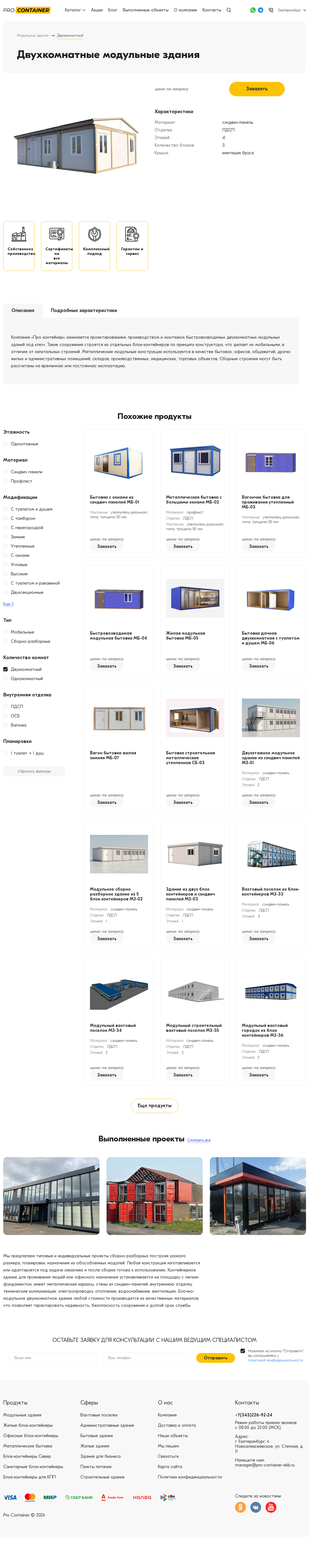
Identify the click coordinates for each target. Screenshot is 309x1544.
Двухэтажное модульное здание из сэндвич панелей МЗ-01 (271, 762)
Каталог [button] (75, 10)
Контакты (212, 10)
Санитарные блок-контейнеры (33, 1474)
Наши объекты (173, 1443)
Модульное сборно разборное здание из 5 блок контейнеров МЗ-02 (116, 898)
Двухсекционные (27, 596)
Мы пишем (168, 1453)
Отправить (215, 1365)
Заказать (257, 89)
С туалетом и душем (31, 513)
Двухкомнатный (26, 673)
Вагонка (18, 729)
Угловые (19, 569)
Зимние (18, 541)
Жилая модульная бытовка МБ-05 (185, 640)
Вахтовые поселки (98, 1422)
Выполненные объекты (146, 10)
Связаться (168, 1463)
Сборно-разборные (30, 645)
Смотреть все (199, 1146)
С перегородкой (27, 532)
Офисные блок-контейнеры (30, 1443)
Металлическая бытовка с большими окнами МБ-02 (194, 504)
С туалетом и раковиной (35, 587)
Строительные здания (102, 1484)
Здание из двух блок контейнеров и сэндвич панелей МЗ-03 (190, 898)
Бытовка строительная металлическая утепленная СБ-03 (190, 762)
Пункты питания (95, 1474)
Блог (113, 10)
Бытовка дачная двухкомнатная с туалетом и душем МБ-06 (270, 642)
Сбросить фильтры (34, 776)
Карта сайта (170, 1474)
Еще (8, 608)
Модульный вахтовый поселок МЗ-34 (113, 1032)
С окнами (20, 559)
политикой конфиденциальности (275, 1367)
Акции (97, 10)
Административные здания (107, 1432)
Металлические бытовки (27, 1453)
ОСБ (15, 720)
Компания (167, 1422)
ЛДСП (17, 711)
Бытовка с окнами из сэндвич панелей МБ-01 (114, 504)
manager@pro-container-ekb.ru (265, 1472)
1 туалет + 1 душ (27, 757)
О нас (165, 1410)
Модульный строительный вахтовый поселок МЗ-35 (194, 1032)
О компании (186, 10)
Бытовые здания (96, 1443)
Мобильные (22, 636)
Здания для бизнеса (100, 1463)
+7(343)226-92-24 (253, 1422)
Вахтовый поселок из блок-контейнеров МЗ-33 (270, 896)
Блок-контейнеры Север (27, 1463)
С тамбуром (23, 522)
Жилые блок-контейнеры (28, 1432)
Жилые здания (94, 1453)
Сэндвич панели (26, 476)
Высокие (19, 578)
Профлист (21, 485)
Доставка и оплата (177, 1432)
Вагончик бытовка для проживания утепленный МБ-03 (268, 506)
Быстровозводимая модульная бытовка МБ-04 (118, 640)
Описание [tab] (23, 315)
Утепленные (23, 550)
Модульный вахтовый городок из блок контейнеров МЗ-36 (265, 1034)
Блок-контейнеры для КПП (29, 1484)
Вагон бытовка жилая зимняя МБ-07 (113, 760)
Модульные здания (32, 35)
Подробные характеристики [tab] (84, 315)
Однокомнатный (27, 683)
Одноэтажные (24, 448)
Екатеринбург (289, 10)
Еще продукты (154, 1111)
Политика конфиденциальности (190, 1484)
